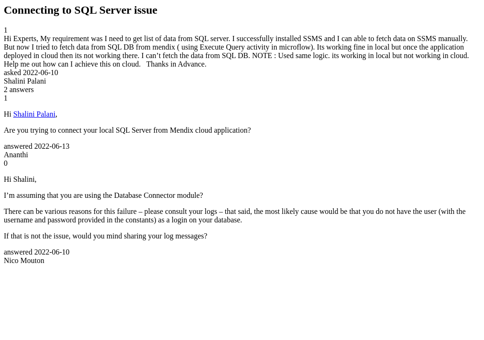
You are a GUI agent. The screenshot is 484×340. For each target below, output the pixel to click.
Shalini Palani (34, 114)
